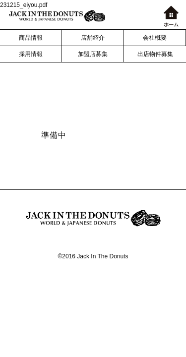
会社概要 (155, 37)
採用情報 (31, 54)
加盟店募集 (93, 54)
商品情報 (31, 37)
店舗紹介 (93, 37)
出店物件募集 (155, 54)
